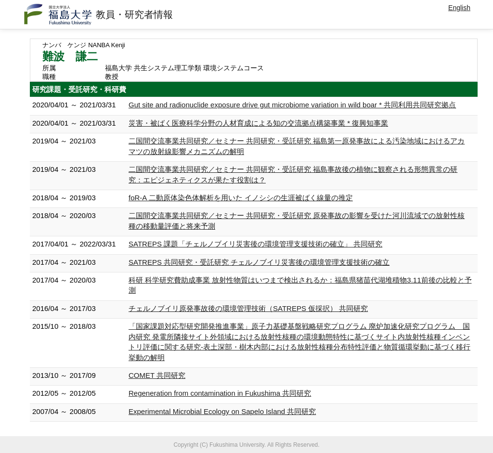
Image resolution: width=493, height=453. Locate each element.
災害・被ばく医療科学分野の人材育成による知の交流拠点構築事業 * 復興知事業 (258, 123)
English (459, 8)
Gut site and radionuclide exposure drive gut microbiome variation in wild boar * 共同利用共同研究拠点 (292, 105)
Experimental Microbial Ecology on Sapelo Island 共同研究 (222, 411)
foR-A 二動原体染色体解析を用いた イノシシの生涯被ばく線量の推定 (241, 198)
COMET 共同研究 (157, 375)
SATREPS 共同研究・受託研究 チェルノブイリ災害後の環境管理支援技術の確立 (259, 262)
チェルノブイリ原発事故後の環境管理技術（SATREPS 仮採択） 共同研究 (248, 308)
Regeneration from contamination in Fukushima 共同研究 (220, 393)
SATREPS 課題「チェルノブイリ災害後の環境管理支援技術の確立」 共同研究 (255, 244)
